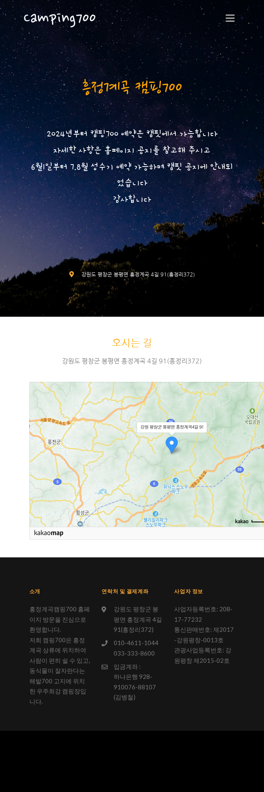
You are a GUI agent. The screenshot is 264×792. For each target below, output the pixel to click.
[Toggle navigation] (230, 18)
